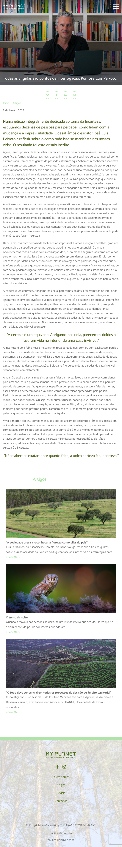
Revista (61, 793)
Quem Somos (61, 777)
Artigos (16, 103)
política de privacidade (61, 840)
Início (6, 103)
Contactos (61, 801)
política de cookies (61, 833)
